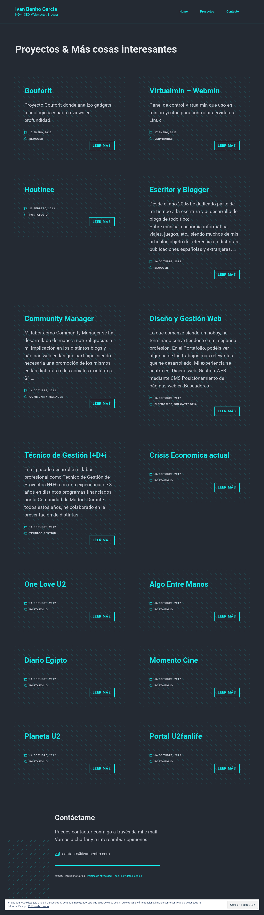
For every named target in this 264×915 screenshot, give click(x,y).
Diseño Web (163, 404)
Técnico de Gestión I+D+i (65, 455)
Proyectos (207, 11)
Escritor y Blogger (179, 189)
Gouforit (38, 90)
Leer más (102, 146)
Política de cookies (38, 906)
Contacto (232, 11)
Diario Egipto (45, 660)
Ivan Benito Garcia (36, 9)
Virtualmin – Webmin (185, 90)
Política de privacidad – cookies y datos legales (114, 875)
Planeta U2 (42, 736)
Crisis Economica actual (190, 455)
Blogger (36, 138)
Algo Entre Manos (179, 584)
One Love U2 (45, 584)
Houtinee (39, 189)
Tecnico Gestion (42, 533)
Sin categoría (185, 404)
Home (183, 11)
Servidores (163, 138)
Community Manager (59, 318)
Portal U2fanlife (176, 736)
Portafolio (38, 214)
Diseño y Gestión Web (186, 318)
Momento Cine (174, 660)
